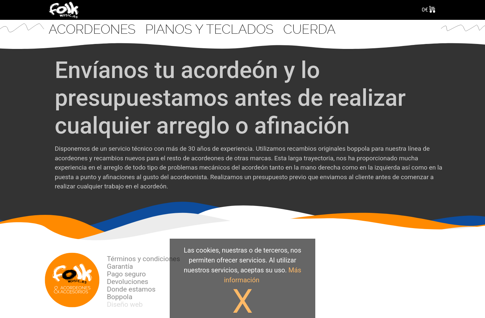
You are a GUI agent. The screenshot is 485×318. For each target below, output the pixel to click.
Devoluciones (127, 282)
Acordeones (94, 29)
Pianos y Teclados (211, 29)
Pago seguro (126, 274)
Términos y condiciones (143, 259)
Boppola (119, 297)
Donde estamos (131, 289)
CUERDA (309, 29)
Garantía (120, 266)
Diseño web (125, 304)
